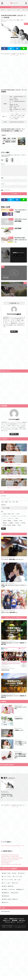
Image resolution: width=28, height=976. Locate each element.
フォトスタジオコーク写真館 (21, 211)
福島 (18, 900)
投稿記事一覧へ (14, 434)
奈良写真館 (18, 228)
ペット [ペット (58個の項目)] (18, 924)
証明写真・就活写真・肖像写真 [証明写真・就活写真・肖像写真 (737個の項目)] (10, 944)
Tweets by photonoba (5, 956)
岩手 (8, 900)
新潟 (2, 903)
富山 (4, 903)
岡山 (7, 906)
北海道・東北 (3, 890)
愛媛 (7, 908)
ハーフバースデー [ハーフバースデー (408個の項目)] (7, 924)
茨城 (2, 901)
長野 (14, 903)
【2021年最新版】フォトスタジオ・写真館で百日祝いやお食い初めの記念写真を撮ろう (21, 755)
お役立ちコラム (6, 965)
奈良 (14, 904)
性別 (2, 160)
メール (2, 183)
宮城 (13, 900)
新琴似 (11, 219)
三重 (2, 904)
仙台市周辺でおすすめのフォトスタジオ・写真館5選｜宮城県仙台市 (13, 696)
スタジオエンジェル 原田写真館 (21, 220)
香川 (4, 908)
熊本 (9, 909)
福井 (9, 903)
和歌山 (17, 904)
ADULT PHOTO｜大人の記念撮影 (14, 472)
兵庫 (12, 904)
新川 (26, 23)
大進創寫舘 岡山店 (19, 718)
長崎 (7, 909)
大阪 (17, 501)
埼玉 (10, 501)
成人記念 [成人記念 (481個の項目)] (15, 938)
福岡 (2, 909)
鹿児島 (17, 909)
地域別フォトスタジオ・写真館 (13, 9)
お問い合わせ (22, 965)
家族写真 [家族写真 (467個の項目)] (20, 934)
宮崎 (14, 909)
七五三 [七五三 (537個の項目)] (15, 928)
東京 (2, 501)
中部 (10, 890)
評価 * (2, 190)
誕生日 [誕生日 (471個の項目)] (5, 947)
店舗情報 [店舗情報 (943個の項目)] (6, 938)
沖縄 (20, 909)
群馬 (7, 901)
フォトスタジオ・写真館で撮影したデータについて (12, 559)
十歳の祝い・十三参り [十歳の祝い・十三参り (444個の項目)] (8, 934)
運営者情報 (14, 965)
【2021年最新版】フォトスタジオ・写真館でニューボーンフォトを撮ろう (21, 743)
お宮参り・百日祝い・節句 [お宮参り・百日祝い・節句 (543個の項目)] (9, 918)
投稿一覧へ (13, 331)
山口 (12, 906)
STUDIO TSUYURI (5, 670)
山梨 (12, 903)
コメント (3, 164)
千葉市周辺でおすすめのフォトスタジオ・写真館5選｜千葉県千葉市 (13, 643)
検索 (3, 528)
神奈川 (6, 501)
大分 (12, 909)
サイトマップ (20, 967)
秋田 (10, 900)
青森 (5, 900)
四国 (18, 890)
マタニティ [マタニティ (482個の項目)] (6, 928)
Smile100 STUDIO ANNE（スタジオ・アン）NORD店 (7, 841)
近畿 (13, 890)
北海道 (2, 900)
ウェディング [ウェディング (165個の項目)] (7, 921)
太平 (12, 209)
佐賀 (4, 909)
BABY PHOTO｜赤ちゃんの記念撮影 (14, 448)
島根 (4, 906)
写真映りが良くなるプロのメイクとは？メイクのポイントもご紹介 (13, 586)
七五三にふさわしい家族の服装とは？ (9, 612)
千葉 (13, 501)
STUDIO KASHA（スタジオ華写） (21, 707)
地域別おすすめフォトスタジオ (16, 964)
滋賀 (4, 904)
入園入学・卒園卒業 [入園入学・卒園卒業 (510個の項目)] (8, 931)
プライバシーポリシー (10, 967)
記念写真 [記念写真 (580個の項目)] (6, 941)
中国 (15, 890)
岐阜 (17, 903)
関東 (8, 890)
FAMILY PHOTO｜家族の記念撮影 (14, 483)
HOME (3, 9)
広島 (9, 906)
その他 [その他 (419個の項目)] (21, 918)
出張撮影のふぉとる (19, 730)
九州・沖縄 (22, 890)
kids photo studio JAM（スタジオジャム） (21, 240)
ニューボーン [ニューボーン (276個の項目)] (18, 921)
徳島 (2, 908)
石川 (7, 903)
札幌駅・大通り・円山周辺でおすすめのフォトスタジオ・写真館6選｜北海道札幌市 (9, 141)
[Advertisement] (14, 70)
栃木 (4, 901)
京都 (7, 904)
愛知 (22, 903)
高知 (9, 908)
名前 (2, 177)
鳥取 (2, 906)
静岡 (19, 903)
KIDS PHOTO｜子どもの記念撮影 (14, 460)
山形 (15, 900)
